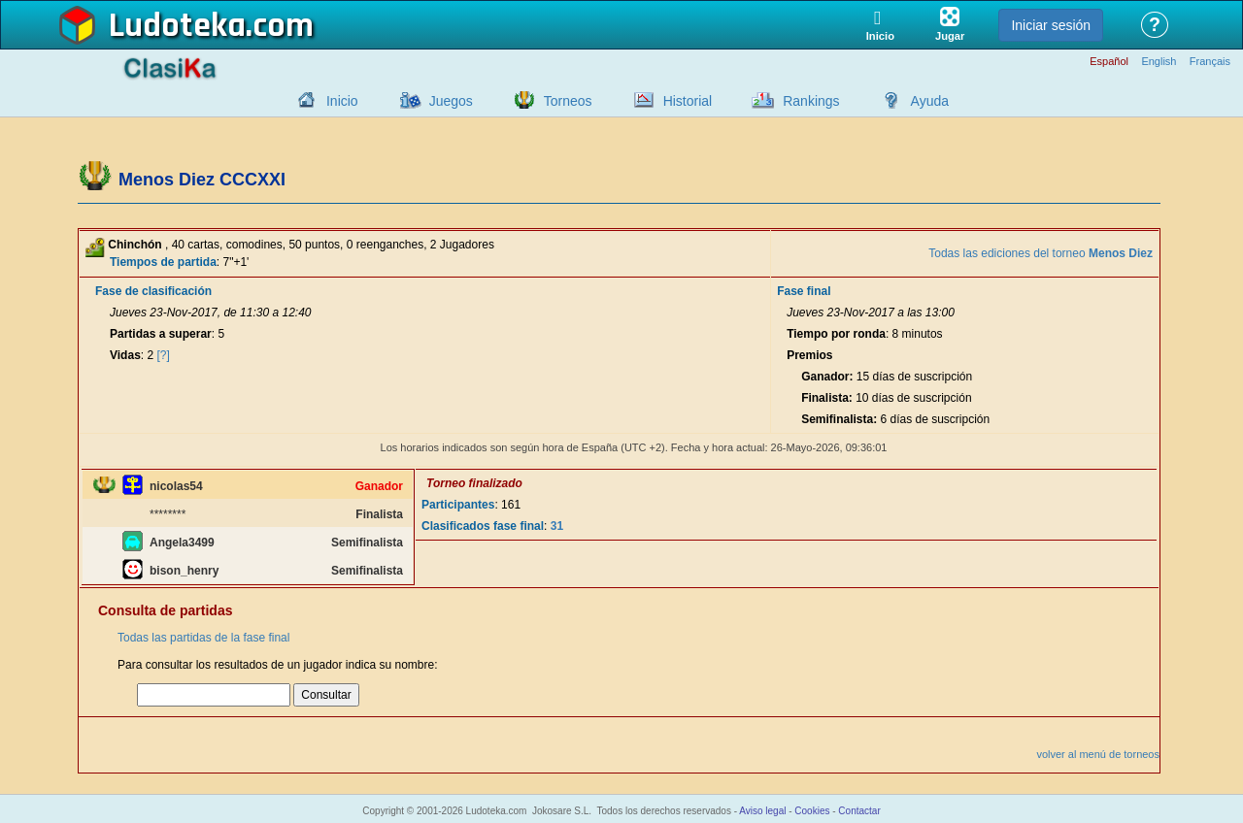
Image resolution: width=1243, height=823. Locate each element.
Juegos (451, 101)
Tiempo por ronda (836, 334)
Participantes (457, 504)
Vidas (125, 355)
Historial (688, 101)
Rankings (811, 101)
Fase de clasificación (153, 291)
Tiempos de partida (163, 262)
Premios (809, 355)
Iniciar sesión (1051, 25)
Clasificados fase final (482, 526)
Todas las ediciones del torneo (1040, 253)
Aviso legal (762, 811)
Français (1210, 61)
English (1158, 61)
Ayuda (930, 101)
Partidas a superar (161, 334)
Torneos (568, 101)
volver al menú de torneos (1097, 754)
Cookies (811, 811)
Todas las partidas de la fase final (203, 637)
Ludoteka (177, 26)
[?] (163, 355)
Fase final (803, 291)
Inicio (342, 101)
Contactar (859, 811)
